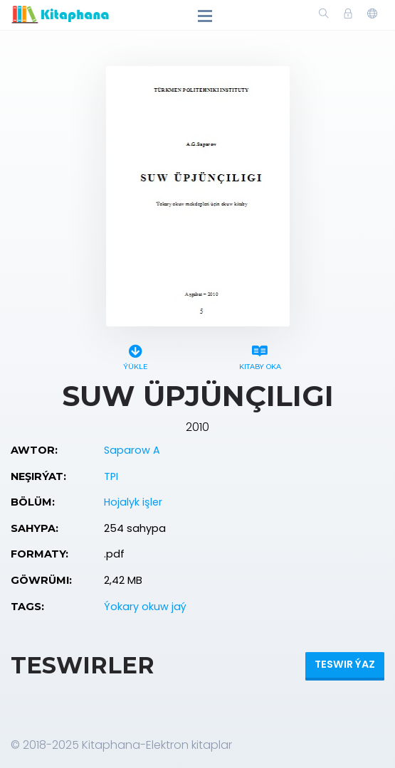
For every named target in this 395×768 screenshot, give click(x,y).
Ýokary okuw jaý (145, 606)
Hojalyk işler (133, 502)
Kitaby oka (260, 355)
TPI (111, 476)
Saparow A (132, 450)
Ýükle (135, 355)
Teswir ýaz (345, 664)
